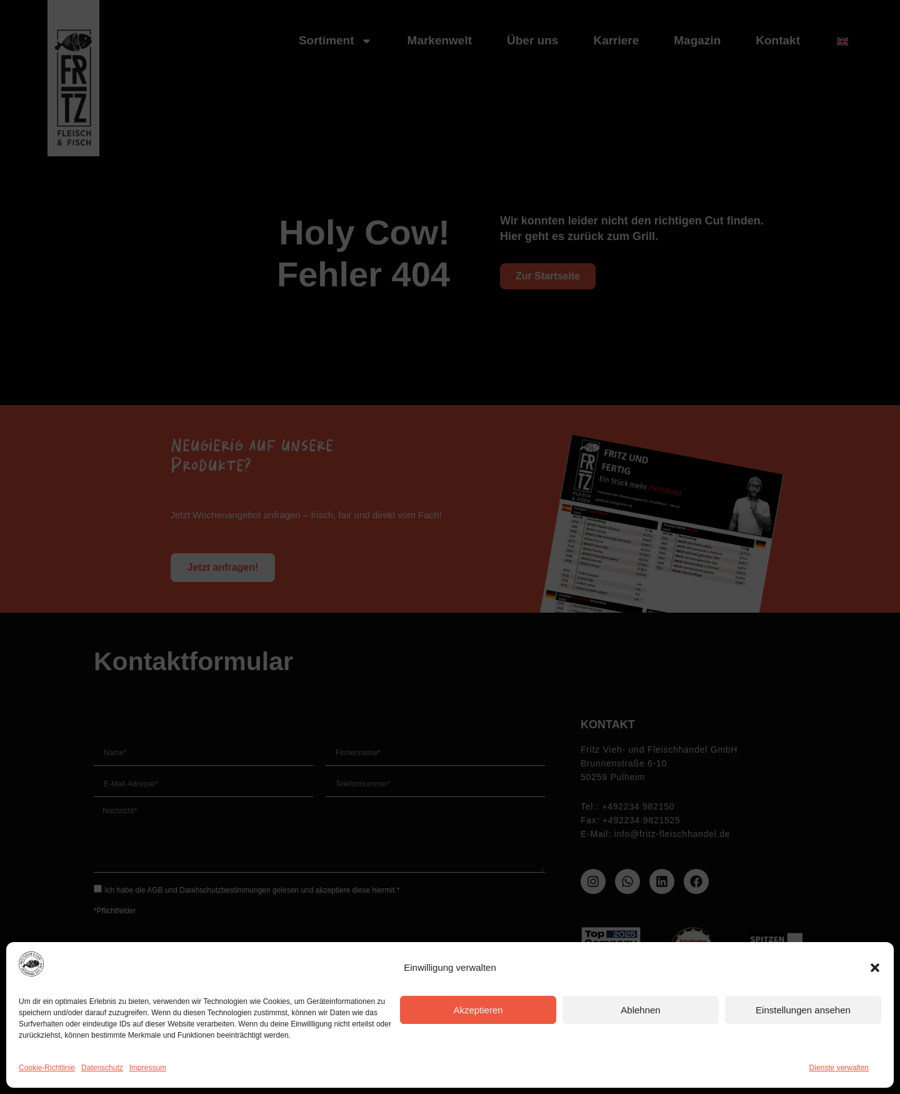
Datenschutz (102, 1067)
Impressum (147, 1067)
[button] (875, 967)
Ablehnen (640, 1010)
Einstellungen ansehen (803, 1010)
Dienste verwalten (839, 1067)
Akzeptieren (477, 1010)
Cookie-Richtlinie (47, 1067)
